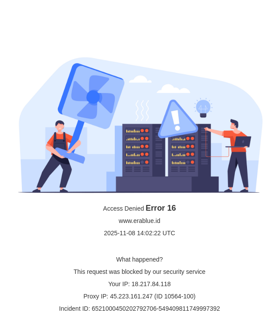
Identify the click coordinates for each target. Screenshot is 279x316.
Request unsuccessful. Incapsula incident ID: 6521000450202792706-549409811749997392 (139, 158)
